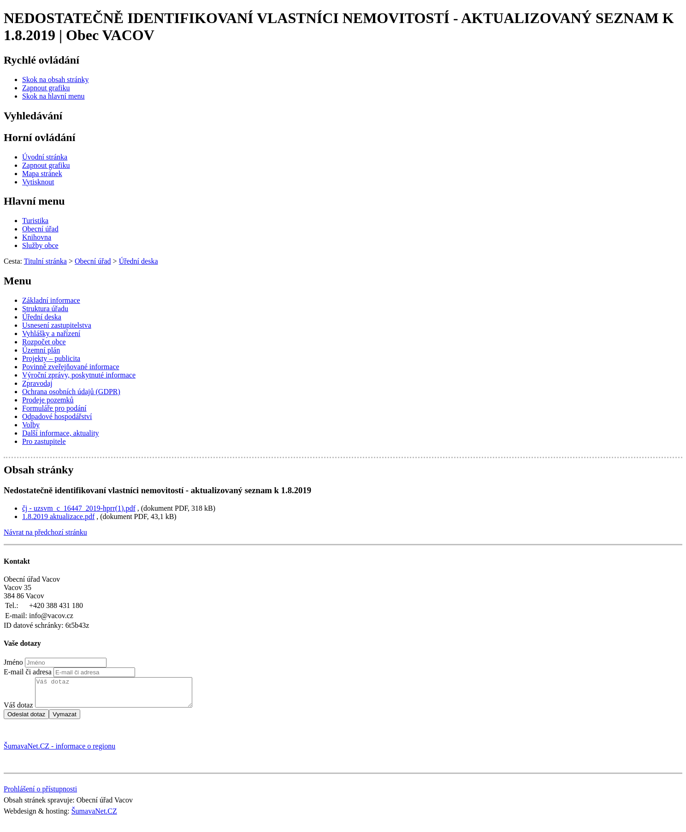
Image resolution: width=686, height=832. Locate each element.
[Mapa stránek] (42, 173)
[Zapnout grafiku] (46, 88)
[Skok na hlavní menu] (53, 96)
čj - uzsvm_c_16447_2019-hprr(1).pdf (79, 508)
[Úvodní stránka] (44, 157)
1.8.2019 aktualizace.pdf (58, 516)
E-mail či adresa (28, 672)
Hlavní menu (34, 201)
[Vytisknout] (38, 182)
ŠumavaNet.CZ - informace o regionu (59, 751)
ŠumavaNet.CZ (94, 816)
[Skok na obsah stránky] (55, 79)
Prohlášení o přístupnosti (40, 794)
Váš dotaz (18, 710)
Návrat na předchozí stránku (45, 532)
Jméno (13, 662)
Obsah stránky (38, 470)
